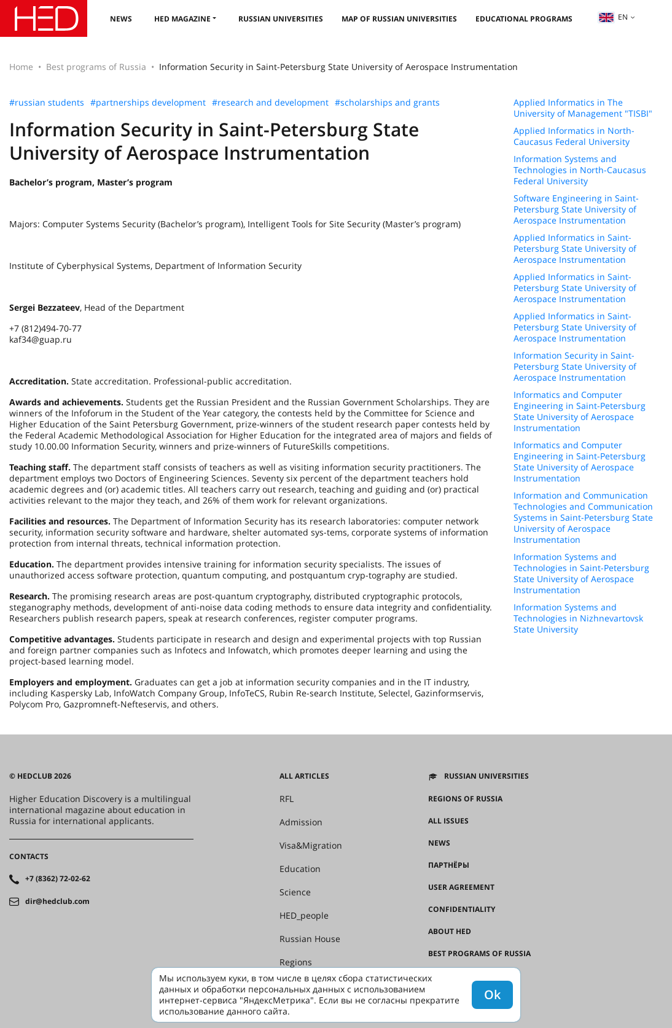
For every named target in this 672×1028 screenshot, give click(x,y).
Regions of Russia (465, 799)
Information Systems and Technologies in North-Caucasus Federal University (580, 170)
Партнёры (448, 865)
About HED (449, 931)
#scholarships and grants (387, 102)
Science (295, 892)
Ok (492, 994)
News (121, 19)
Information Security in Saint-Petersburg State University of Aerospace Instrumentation (575, 366)
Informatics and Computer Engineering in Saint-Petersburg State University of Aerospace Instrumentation (580, 411)
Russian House (309, 938)
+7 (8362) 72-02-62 (57, 879)
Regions (295, 962)
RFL (286, 798)
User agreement (461, 887)
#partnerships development (148, 102)
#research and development (270, 102)
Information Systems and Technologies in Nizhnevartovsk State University (578, 618)
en (613, 17)
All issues (448, 821)
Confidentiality (461, 909)
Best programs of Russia (96, 66)
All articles (304, 776)
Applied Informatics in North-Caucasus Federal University (574, 136)
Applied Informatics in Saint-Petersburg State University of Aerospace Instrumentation (575, 248)
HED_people (304, 915)
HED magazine (182, 19)
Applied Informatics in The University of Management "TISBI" (583, 108)
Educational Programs (523, 19)
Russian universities (280, 19)
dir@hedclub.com (57, 901)
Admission (300, 822)
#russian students (46, 102)
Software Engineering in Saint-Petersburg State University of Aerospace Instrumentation (576, 209)
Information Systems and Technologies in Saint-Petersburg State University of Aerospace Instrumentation (581, 573)
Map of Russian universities (399, 19)
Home (21, 66)
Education (300, 868)
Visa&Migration (310, 845)
